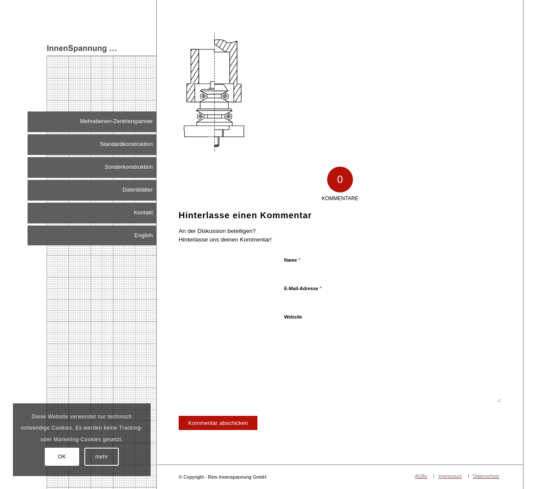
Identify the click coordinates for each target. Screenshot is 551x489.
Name (292, 260)
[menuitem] (92, 121)
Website (293, 316)
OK (62, 457)
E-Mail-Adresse (303, 288)
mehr (101, 457)
